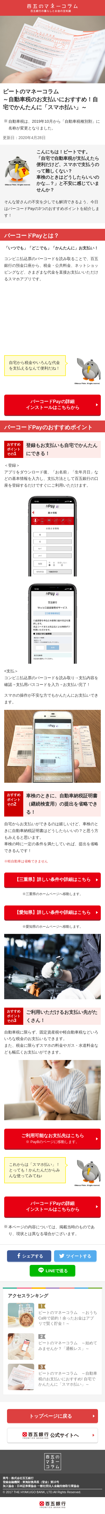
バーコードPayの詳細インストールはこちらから (53, 404)
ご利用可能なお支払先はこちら (52, 1138)
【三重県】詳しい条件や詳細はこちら (53, 879)
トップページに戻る (50, 1416)
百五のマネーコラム (52, 8)
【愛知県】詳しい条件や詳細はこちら (53, 912)
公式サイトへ (50, 1435)
